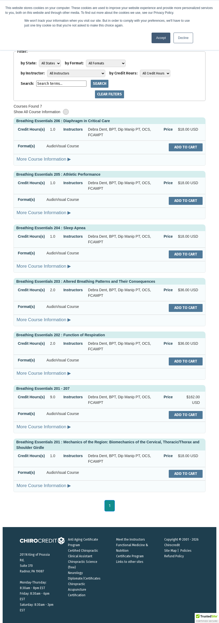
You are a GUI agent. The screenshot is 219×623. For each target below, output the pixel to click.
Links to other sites (129, 562)
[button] (207, 618)
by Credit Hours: (123, 73)
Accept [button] (161, 38)
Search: (27, 83)
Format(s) (26, 146)
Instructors (73, 129)
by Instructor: (33, 73)
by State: (28, 63)
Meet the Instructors (130, 539)
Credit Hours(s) (31, 129)
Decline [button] (183, 38)
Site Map (170, 551)
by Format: (74, 63)
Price (168, 129)
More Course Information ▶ (43, 159)
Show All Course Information (41, 112)
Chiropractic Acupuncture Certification (77, 589)
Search (99, 83)
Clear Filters (109, 94)
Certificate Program (130, 556)
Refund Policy (174, 556)
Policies (185, 551)
